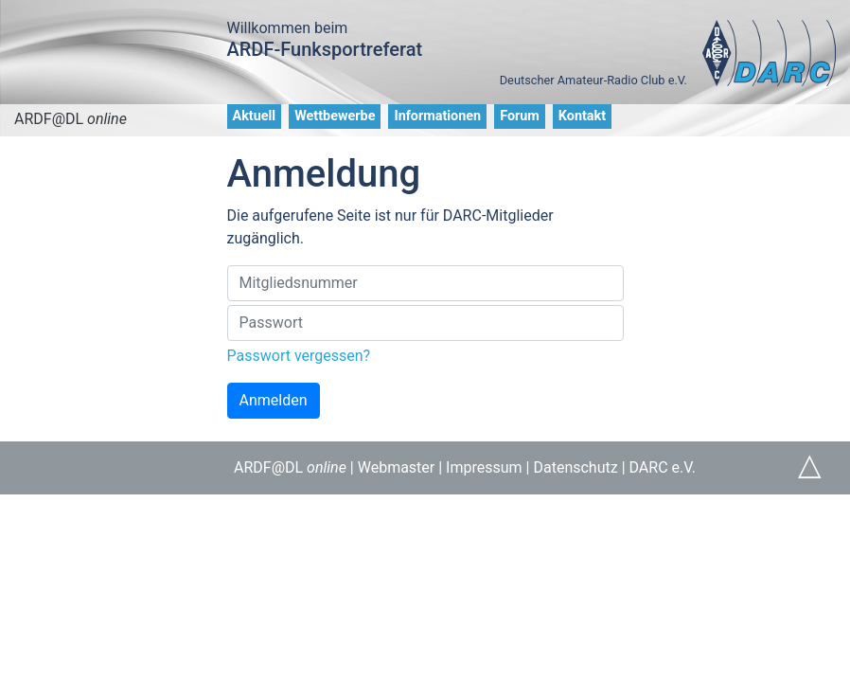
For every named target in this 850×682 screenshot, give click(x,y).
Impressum (484, 467)
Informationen (437, 116)
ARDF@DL (70, 119)
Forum (520, 116)
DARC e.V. (662, 467)
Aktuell (254, 116)
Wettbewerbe (334, 116)
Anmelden (273, 400)
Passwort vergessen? (299, 356)
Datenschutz (575, 467)
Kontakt (582, 116)
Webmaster (396, 467)
